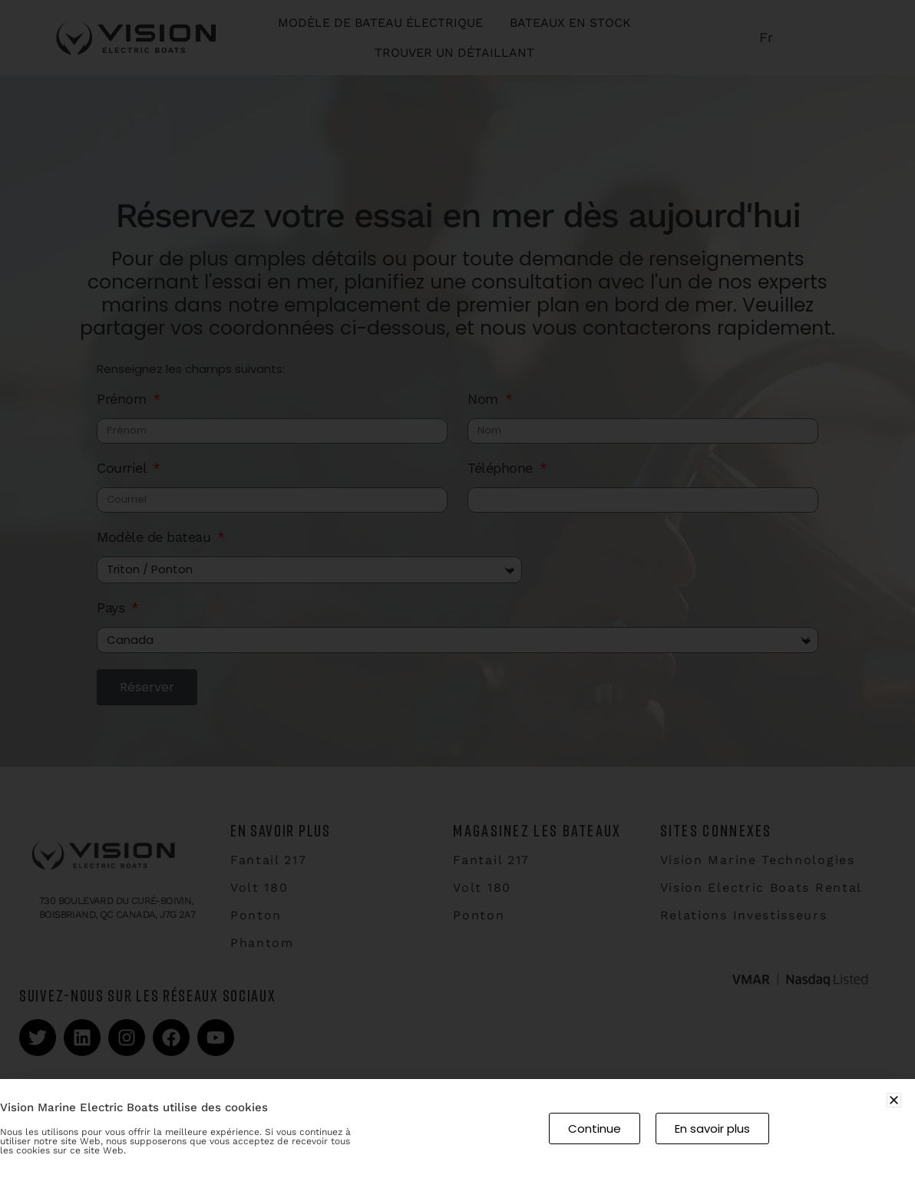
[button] (894, 1100)
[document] (457, 589)
